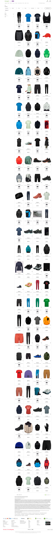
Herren (5, 14)
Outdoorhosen (42, 514)
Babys (29, 522)
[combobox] (44, 3)
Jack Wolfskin (45, 499)
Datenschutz (12, 523)
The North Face (17, 500)
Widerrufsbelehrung (13, 522)
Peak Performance (49, 499)
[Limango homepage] (7, 1)
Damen (29, 524)
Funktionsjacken (27, 514)
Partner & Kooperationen (6, 524)
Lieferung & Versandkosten (23, 521)
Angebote (29, 521)
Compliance (12, 524)
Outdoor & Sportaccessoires (18, 515)
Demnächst (38, 522)
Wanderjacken (22, 514)
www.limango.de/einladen (38, 532)
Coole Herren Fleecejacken (18, 514)
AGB (11, 521)
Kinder (29, 523)
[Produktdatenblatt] (19, 20)
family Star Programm (5, 521)
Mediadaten (4, 526)
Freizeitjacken (26, 515)
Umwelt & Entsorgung (22, 523)
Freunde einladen (5, 522)
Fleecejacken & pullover (37, 514)
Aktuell (37, 521)
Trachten (29, 526)
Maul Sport (23, 515)
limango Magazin (5, 523)
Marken (29, 527)
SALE (5, 16)
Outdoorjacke (42, 506)
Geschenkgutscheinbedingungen (15, 526)
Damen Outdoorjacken (31, 514)
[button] (50, 1)
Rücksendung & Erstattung (23, 522)
